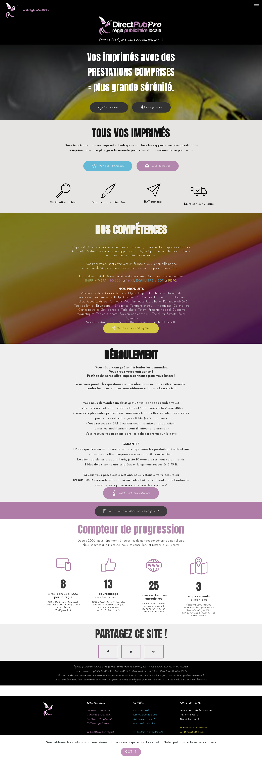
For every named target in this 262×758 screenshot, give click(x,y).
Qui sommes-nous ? (144, 719)
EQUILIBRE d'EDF (150, 321)
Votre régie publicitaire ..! (36, 10)
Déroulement (109, 107)
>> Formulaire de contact (193, 728)
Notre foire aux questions (131, 499)
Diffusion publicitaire (98, 723)
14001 (130, 321)
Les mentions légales (144, 723)
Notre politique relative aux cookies (189, 742)
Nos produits (151, 107)
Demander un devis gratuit (131, 333)
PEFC (172, 321)
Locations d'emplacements (101, 719)
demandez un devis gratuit (119, 448)
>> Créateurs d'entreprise (100, 732)
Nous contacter (157, 171)
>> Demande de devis (191, 732)
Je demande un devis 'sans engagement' (131, 516)
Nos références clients (145, 715)
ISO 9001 (115, 321)
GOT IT (131, 751)
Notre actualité (141, 711)
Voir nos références (108, 171)
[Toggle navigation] (256, 5)
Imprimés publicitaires (99, 715)
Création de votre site (99, 711)
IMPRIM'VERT (96, 321)
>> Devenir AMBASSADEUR (148, 732)
